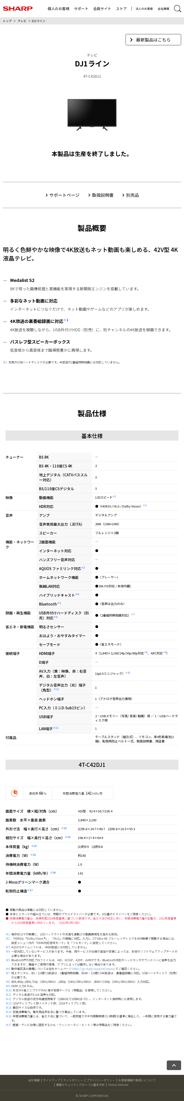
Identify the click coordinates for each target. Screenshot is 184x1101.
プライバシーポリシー (100, 1080)
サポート (81, 8)
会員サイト (102, 8)
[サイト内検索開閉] (177, 8)
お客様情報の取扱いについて (137, 1080)
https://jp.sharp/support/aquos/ (93, 969)
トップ (7, 21)
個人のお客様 (58, 8)
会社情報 (163, 8)
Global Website (118, 1085)
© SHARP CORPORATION (92, 1096)
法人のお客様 (144, 8)
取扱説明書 (103, 195)
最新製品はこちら (150, 39)
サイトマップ (51, 1080)
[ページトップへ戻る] (174, 1065)
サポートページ (64, 195)
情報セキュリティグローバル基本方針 (80, 1085)
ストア (121, 8)
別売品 (132, 195)
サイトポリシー (73, 1080)
